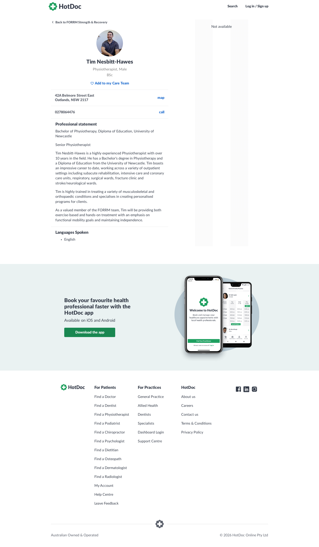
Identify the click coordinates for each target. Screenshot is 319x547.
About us (188, 397)
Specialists (146, 423)
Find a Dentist (105, 405)
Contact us (189, 414)
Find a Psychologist (109, 441)
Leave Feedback (106, 503)
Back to (79, 22)
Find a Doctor (105, 397)
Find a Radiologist (108, 477)
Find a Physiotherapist (111, 414)
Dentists (144, 414)
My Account (103, 485)
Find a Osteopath (107, 459)
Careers (187, 405)
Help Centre (103, 494)
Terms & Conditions (196, 423)
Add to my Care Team (109, 83)
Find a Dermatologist (110, 468)
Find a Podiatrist (107, 423)
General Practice (151, 397)
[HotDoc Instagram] (254, 389)
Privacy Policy (192, 432)
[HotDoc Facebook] (238, 389)
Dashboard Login (151, 432)
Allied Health (148, 405)
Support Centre (150, 441)
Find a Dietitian (106, 450)
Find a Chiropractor (109, 432)
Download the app (89, 332)
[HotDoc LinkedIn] (246, 389)
